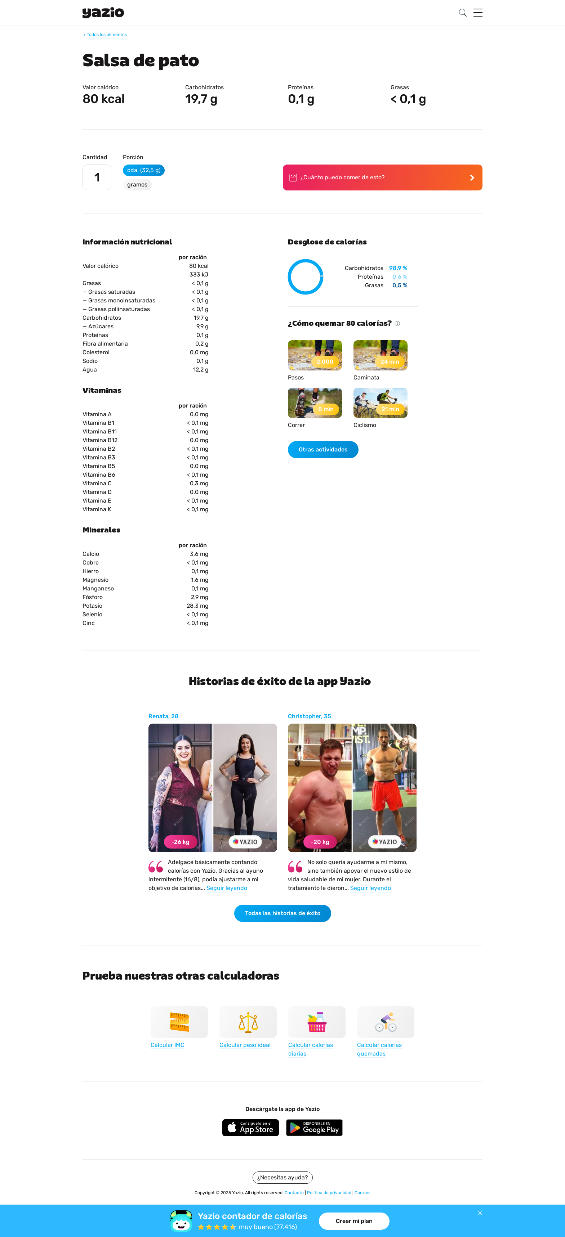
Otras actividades (323, 449)
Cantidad (95, 157)
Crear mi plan (354, 1221)
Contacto (295, 1192)
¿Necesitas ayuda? (282, 1177)
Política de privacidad (329, 1192)
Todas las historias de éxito (282, 913)
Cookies (362, 1192)
